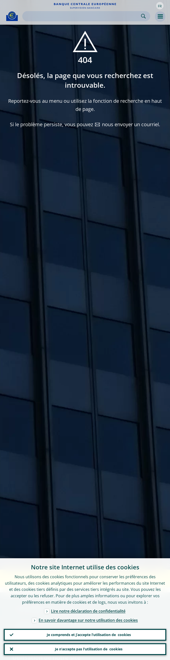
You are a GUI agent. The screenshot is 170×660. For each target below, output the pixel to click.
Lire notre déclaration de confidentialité (88, 611)
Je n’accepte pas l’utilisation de (88, 649)
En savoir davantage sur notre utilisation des (88, 620)
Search (143, 16)
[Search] (82, 16)
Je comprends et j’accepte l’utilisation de (89, 634)
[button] (160, 5)
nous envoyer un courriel (130, 124)
